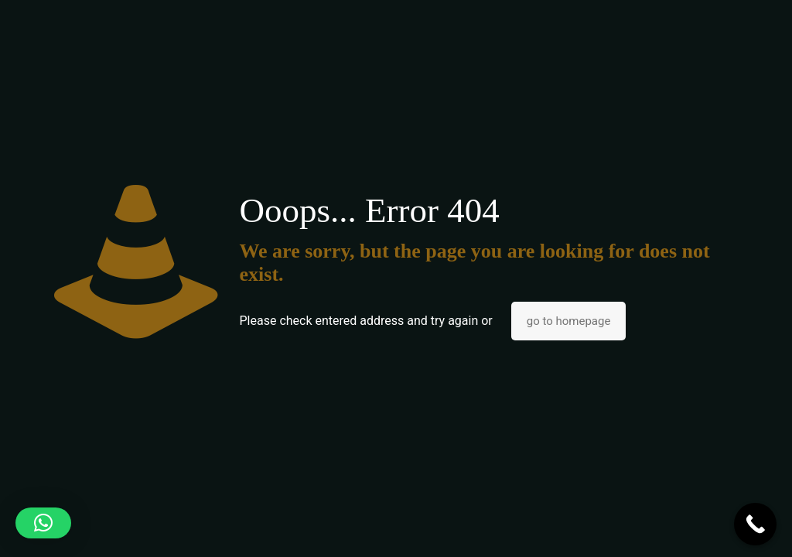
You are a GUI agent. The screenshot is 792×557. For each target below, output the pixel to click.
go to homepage (569, 321)
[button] (43, 522)
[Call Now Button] (755, 524)
